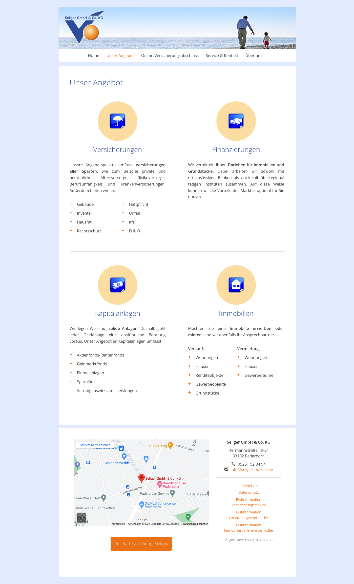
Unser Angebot (120, 55)
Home (93, 55)
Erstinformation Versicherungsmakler (249, 502)
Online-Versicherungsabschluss (170, 55)
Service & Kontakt (222, 55)
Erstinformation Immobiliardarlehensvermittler (248, 528)
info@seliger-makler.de (251, 469)
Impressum (249, 485)
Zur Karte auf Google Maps (141, 543)
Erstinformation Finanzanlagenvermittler (248, 515)
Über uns (253, 55)
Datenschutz (249, 492)
